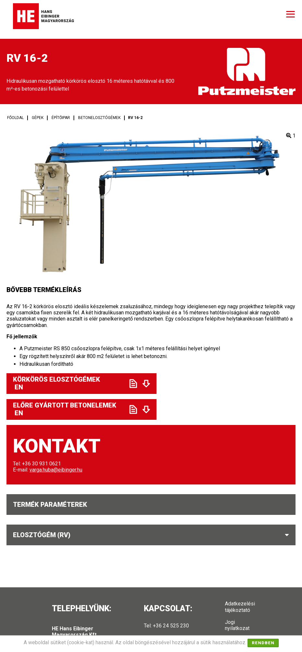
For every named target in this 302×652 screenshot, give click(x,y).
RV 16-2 (135, 117)
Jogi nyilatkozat (237, 625)
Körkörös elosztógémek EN (65, 383)
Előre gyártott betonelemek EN (65, 409)
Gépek (37, 117)
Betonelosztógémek (99, 117)
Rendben (263, 642)
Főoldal (15, 117)
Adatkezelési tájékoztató (240, 607)
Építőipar (61, 117)
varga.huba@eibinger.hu (55, 470)
